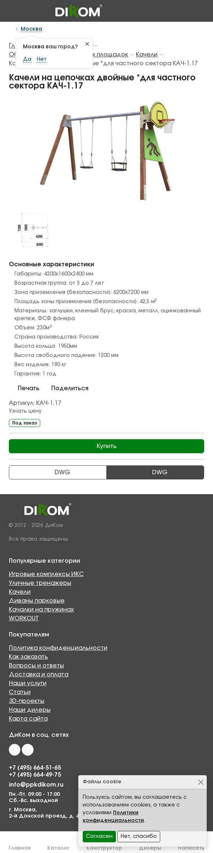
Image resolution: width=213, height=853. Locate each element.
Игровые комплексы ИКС (46, 574)
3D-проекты (26, 701)
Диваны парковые (37, 601)
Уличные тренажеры (40, 583)
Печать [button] (24, 388)
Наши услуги (28, 683)
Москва (31, 29)
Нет (42, 59)
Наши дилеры (30, 710)
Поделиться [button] (65, 388)
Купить (107, 446)
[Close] (201, 782)
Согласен (99, 836)
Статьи (20, 692)
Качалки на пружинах (41, 610)
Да (27, 59)
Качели (20, 592)
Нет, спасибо (139, 836)
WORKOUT (24, 618)
